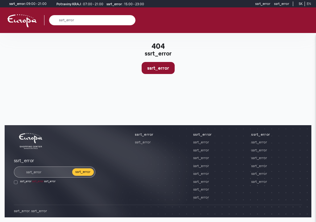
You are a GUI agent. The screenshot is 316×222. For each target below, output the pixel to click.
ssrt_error (158, 68)
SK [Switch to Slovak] (301, 4)
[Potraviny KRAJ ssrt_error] (78, 4)
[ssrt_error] (124, 4)
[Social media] (277, 211)
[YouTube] (296, 211)
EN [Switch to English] (309, 4)
